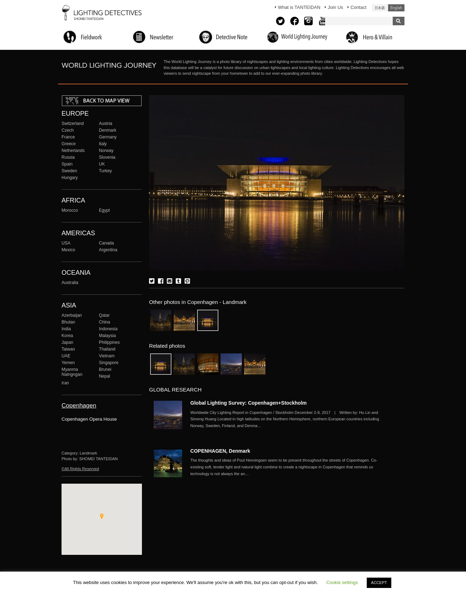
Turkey (105, 170)
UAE (66, 355)
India (66, 328)
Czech (68, 130)
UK (102, 164)
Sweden (69, 170)
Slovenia (107, 157)
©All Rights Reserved (80, 469)
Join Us (335, 7)
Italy (103, 143)
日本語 (380, 7)
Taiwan (68, 349)
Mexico (68, 249)
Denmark (107, 130)
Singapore (108, 362)
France (68, 137)
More (286, 419)
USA (66, 243)
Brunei (105, 369)
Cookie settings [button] (342, 582)
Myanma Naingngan (72, 372)
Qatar (104, 315)
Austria (105, 123)
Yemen (68, 362)
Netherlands (73, 150)
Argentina (108, 249)
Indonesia (108, 328)
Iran (65, 382)
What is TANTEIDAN (299, 7)
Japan (67, 342)
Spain (67, 164)
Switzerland (73, 123)
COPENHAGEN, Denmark (220, 451)
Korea (67, 335)
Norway (106, 150)
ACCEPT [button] (379, 582)
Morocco (70, 210)
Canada (106, 243)
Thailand (107, 349)
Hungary (70, 177)
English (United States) (396, 7)
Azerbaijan (72, 315)
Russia (68, 157)
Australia (70, 282)
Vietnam (107, 355)
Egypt (104, 210)
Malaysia (107, 335)
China (104, 322)
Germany (108, 137)
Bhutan (68, 322)
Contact (358, 7)
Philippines (109, 342)
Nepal (104, 376)
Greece (69, 143)
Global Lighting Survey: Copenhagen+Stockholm (248, 403)
